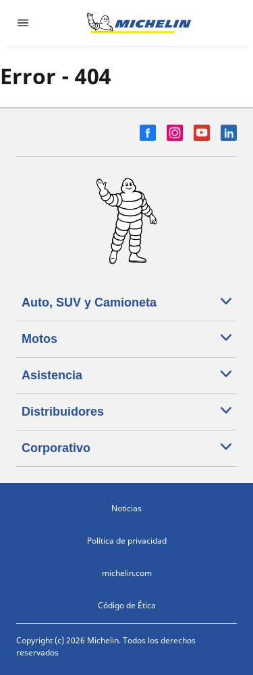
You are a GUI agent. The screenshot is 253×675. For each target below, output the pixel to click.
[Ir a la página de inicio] (139, 23)
